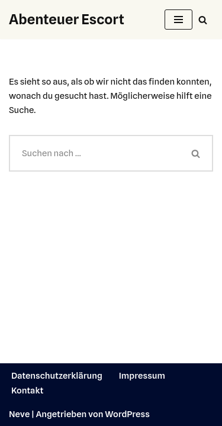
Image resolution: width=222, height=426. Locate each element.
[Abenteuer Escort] (66, 19)
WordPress (127, 414)
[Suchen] (202, 19)
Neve (19, 414)
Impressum (142, 375)
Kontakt (27, 390)
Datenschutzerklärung (56, 375)
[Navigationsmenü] (178, 19)
